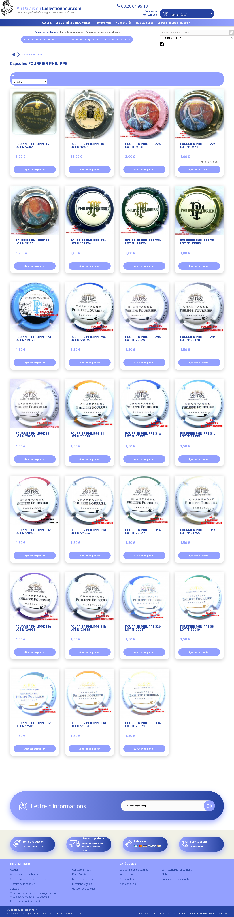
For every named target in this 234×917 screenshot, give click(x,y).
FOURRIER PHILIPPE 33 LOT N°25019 (197, 628)
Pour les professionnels (175, 879)
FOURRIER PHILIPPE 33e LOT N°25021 (143, 725)
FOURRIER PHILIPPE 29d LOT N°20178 (198, 338)
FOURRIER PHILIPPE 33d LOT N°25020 (88, 725)
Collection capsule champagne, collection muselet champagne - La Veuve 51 (33, 895)
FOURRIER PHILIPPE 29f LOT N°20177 (33, 435)
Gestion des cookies (84, 888)
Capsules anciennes (71, 32)
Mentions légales (82, 884)
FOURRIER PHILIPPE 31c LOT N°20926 (33, 532)
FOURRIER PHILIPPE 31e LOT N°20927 (143, 532)
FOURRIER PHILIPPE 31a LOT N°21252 (143, 435)
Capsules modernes (46, 32)
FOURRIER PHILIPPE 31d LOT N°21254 (88, 532)
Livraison (15, 888)
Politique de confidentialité (25, 901)
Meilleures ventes (82, 879)
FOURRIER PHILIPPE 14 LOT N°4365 (32, 145)
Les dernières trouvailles (73, 22)
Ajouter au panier (34, 169)
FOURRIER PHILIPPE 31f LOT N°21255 (197, 532)
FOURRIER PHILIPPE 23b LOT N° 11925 (143, 242)
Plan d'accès (79, 874)
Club (164, 874)
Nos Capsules (144, 22)
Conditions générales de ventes (28, 879)
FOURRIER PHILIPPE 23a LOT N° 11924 (88, 242)
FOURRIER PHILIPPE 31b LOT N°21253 (198, 435)
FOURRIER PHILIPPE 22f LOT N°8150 (33, 242)
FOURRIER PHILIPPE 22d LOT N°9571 (198, 145)
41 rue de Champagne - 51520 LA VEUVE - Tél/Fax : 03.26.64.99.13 (44, 913)
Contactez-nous (81, 869)
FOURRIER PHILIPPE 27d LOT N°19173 (33, 338)
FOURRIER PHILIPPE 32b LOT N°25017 (143, 628)
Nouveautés (124, 22)
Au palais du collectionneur (25, 874)
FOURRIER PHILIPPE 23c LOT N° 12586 (197, 242)
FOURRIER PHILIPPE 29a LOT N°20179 (88, 338)
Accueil (47, 22)
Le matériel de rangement (175, 22)
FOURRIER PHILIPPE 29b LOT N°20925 (143, 338)
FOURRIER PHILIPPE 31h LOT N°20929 (88, 628)
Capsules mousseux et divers (103, 32)
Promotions (103, 22)
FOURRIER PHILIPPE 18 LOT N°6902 (87, 145)
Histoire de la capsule (22, 884)
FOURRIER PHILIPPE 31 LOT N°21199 (87, 435)
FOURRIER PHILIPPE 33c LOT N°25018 (33, 725)
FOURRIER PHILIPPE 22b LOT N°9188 (143, 145)
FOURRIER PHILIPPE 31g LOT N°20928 (33, 628)
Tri (13, 76)
